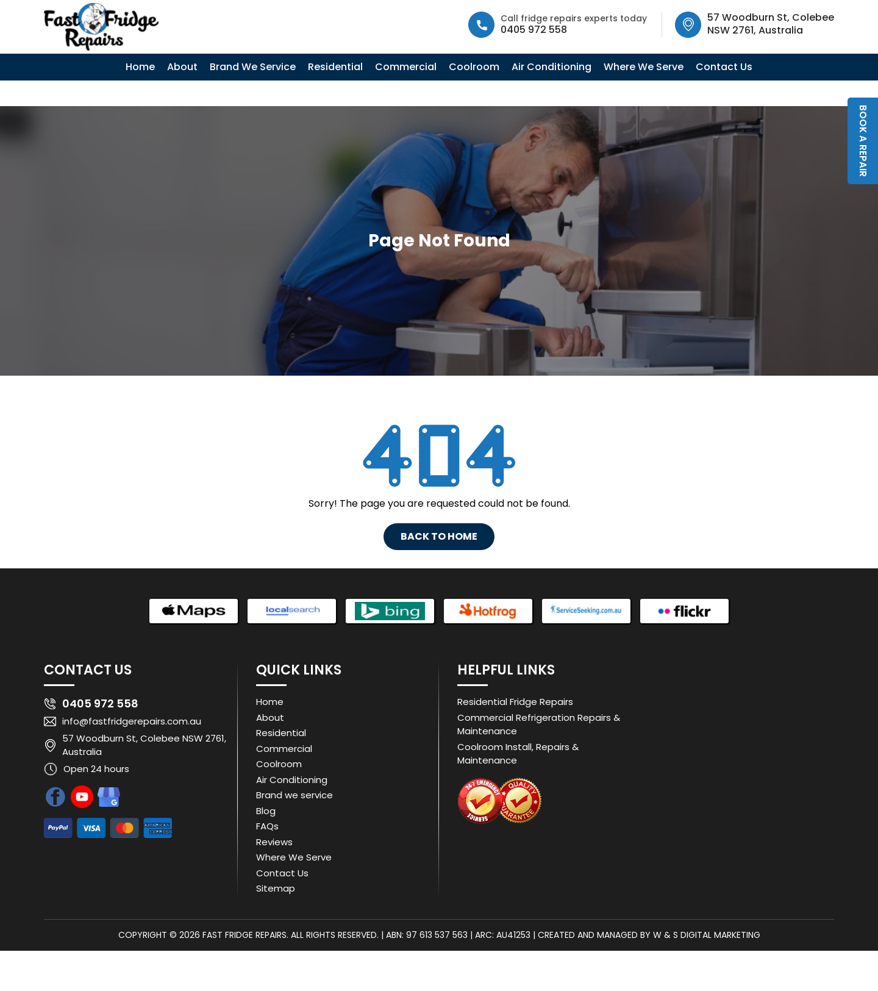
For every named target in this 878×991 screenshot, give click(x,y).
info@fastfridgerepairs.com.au (131, 721)
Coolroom (474, 67)
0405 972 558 (534, 30)
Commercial (406, 67)
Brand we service (294, 795)
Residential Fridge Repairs (515, 701)
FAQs (267, 826)
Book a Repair (863, 141)
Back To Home (439, 536)
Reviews (274, 841)
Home (140, 67)
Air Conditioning (551, 67)
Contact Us (724, 67)
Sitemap (275, 888)
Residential (335, 67)
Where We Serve (643, 67)
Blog (266, 810)
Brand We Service (253, 67)
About (182, 67)
